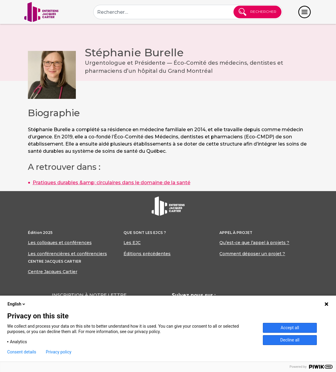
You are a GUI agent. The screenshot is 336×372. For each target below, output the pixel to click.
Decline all (289, 340)
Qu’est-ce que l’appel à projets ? (254, 242)
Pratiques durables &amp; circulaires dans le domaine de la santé (111, 182)
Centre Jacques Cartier (52, 271)
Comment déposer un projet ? (252, 253)
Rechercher (257, 12)
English (16, 304)
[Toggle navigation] (304, 11)
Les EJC (132, 242)
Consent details (21, 352)
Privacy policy (58, 352)
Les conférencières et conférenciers (67, 253)
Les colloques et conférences (60, 242)
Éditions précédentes (147, 253)
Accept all (290, 327)
